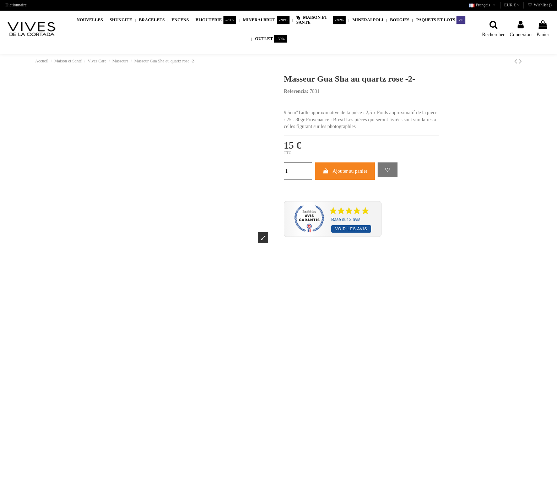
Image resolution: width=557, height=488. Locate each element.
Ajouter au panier (345, 171)
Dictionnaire (16, 4)
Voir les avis (351, 229)
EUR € (512, 4)
